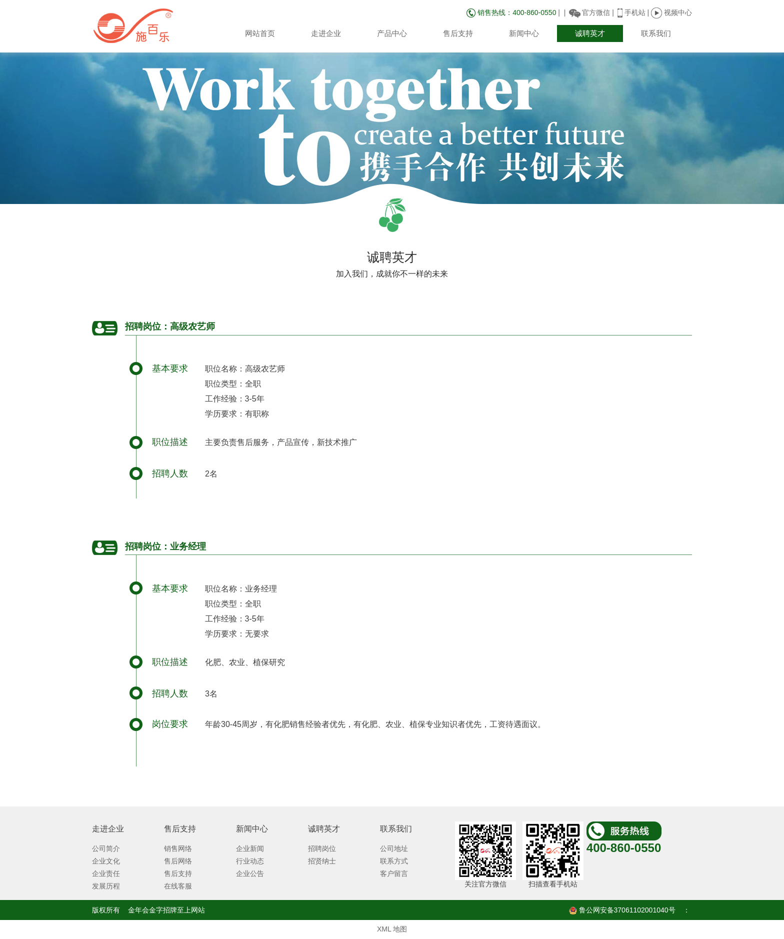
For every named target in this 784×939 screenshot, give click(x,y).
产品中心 (392, 33)
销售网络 (178, 848)
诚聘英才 (590, 33)
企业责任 (106, 874)
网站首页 (260, 33)
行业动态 (250, 861)
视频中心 (671, 12)
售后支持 (458, 33)
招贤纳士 (322, 861)
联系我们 (656, 33)
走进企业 (326, 33)
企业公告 (250, 874)
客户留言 (394, 874)
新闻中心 (524, 33)
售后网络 (178, 861)
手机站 (635, 12)
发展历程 (106, 886)
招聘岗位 (322, 848)
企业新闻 (250, 848)
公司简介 (106, 848)
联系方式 (394, 861)
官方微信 (596, 12)
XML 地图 (392, 929)
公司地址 (394, 848)
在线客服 (178, 886)
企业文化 (106, 861)
